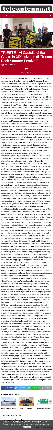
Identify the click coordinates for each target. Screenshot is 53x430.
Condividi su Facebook (5, 387)
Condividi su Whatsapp (31, 387)
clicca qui (34, 423)
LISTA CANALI (8, 15)
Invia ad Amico (26, 70)
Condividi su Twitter (18, 387)
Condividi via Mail (44, 387)
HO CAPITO (27, 427)
